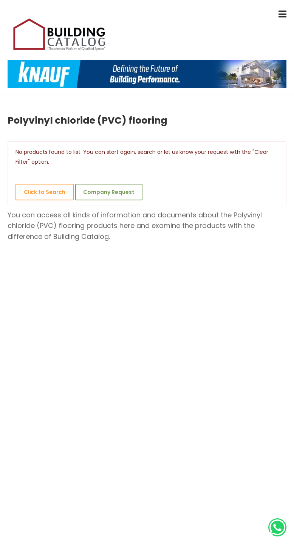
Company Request (108, 192)
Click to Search (44, 192)
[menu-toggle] (282, 14)
